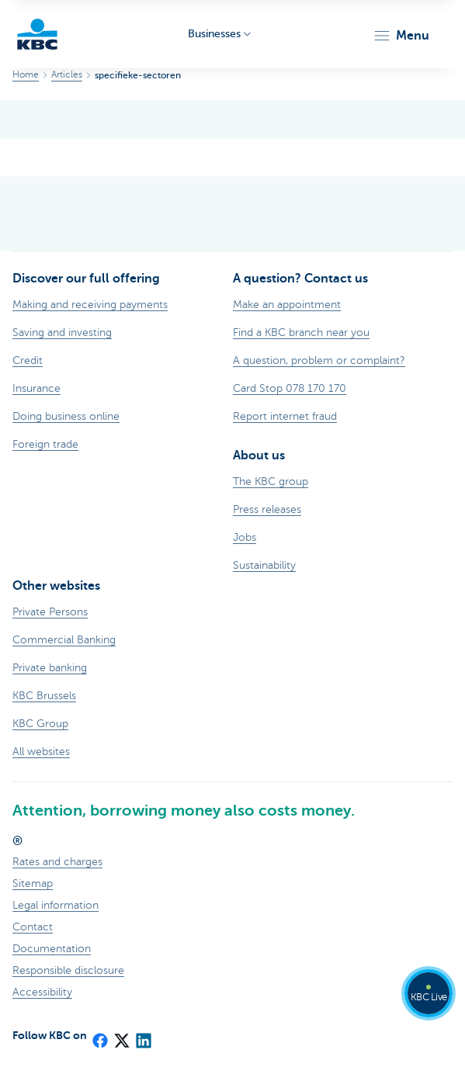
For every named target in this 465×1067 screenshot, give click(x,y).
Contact (32, 927)
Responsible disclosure (68, 970)
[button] (401, 36)
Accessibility (42, 992)
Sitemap (32, 883)
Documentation (51, 948)
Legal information (55, 905)
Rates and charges (57, 862)
